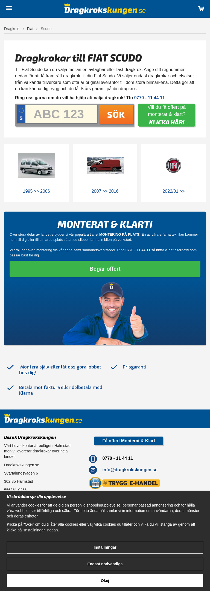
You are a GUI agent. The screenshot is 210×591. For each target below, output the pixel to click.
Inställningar (105, 547)
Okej (105, 580)
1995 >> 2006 (36, 191)
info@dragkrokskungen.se (129, 469)
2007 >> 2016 (105, 191)
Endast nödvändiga (104, 564)
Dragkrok (12, 29)
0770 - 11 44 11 (138, 250)
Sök (116, 114)
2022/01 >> (173, 191)
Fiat (30, 29)
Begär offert (104, 269)
